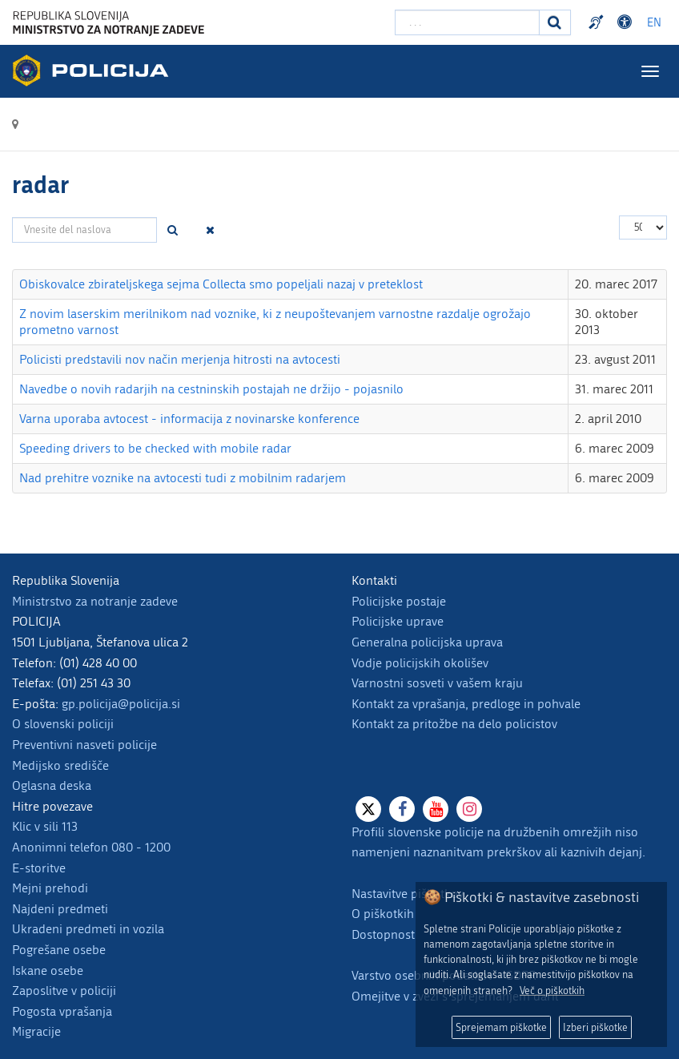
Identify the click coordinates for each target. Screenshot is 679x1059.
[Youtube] (435, 809)
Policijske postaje (399, 601)
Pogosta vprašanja (62, 1011)
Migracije (36, 1031)
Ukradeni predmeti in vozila (88, 928)
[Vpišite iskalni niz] (467, 22)
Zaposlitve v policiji (64, 990)
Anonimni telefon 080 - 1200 (91, 847)
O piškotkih (383, 913)
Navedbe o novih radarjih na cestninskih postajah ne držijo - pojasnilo (211, 389)
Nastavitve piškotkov (408, 893)
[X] (368, 809)
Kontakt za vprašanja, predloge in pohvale (466, 703)
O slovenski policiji (63, 723)
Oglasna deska (51, 785)
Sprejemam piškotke (501, 1027)
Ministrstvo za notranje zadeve (95, 601)
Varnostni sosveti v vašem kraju (437, 683)
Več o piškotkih (552, 991)
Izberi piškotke (595, 1027)
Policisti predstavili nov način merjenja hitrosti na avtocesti (179, 359)
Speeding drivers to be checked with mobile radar (155, 448)
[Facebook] (402, 809)
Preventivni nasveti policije (84, 744)
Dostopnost (383, 934)
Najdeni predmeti (60, 908)
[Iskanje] (555, 22)
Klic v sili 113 (45, 826)
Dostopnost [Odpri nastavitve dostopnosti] (627, 22)
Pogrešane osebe (59, 949)
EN (654, 23)
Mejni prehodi (50, 888)
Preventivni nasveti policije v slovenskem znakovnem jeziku (598, 22)
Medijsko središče (60, 765)
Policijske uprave (398, 621)
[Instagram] (469, 809)
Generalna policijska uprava (427, 642)
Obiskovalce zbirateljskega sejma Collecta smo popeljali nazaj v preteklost (221, 284)
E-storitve (39, 868)
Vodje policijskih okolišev (420, 662)
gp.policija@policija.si (121, 703)
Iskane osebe (47, 970)
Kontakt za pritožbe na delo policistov (454, 723)
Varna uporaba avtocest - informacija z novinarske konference (189, 418)
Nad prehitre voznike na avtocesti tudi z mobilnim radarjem (182, 477)
